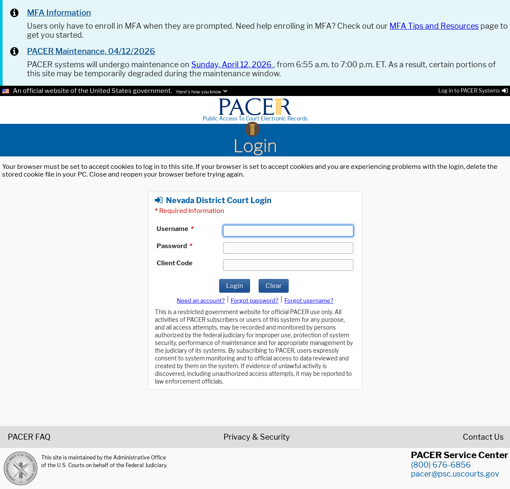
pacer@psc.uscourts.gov (455, 473)
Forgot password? (254, 300)
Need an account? (201, 300)
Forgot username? (308, 300)
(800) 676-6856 (441, 464)
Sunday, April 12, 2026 (232, 64)
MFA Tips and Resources (434, 25)
